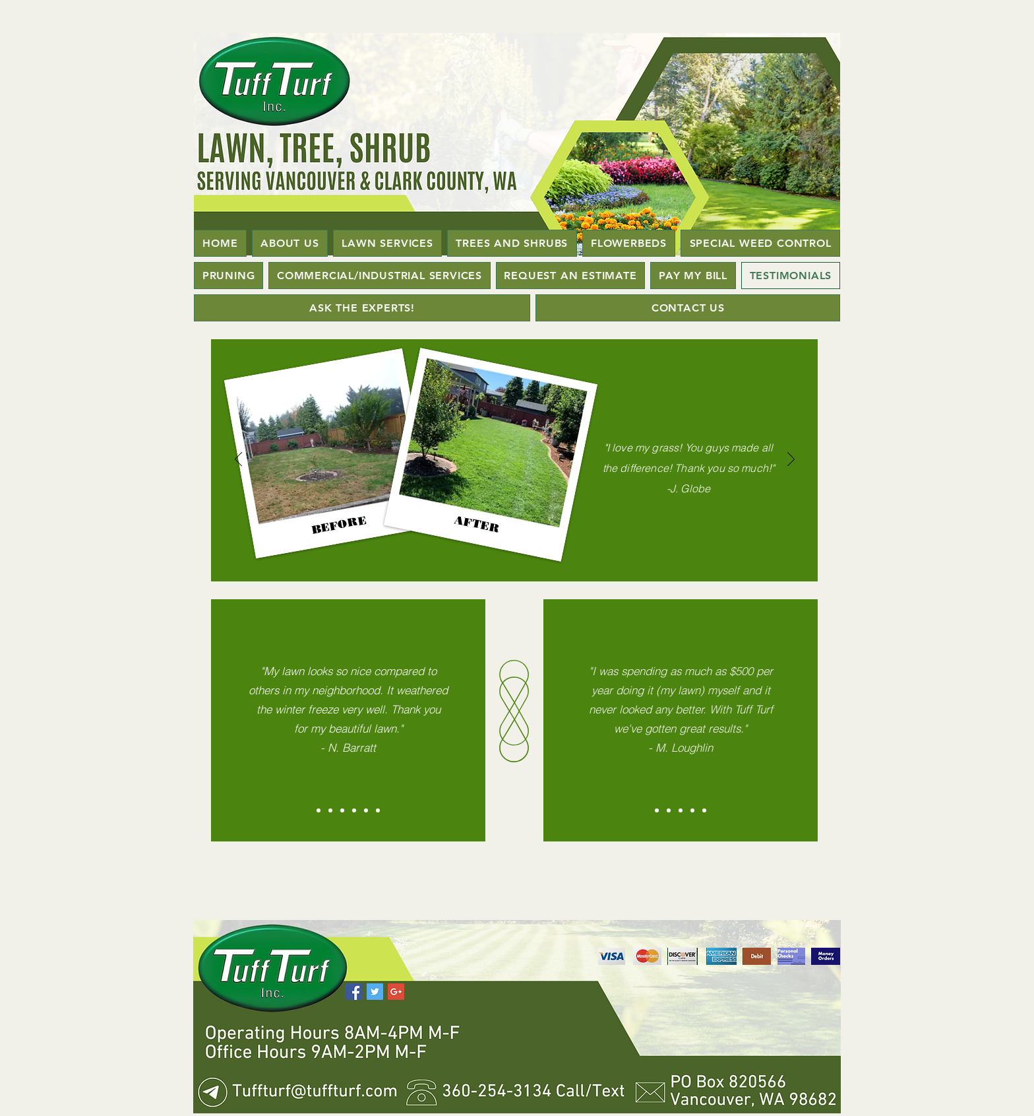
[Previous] (238, 460)
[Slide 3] (681, 810)
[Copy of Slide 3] (692, 810)
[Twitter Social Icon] (375, 991)
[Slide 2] (669, 810)
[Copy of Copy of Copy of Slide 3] (378, 810)
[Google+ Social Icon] (396, 991)
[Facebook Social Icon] (354, 991)
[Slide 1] (657, 810)
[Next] (791, 460)
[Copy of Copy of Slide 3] (704, 810)
